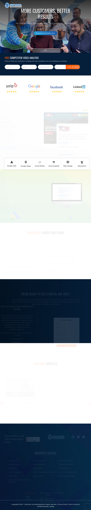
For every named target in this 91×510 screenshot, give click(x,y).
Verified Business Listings (45, 506)
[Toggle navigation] (85, 3)
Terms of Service (74, 504)
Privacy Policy (62, 504)
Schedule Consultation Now (45, 35)
